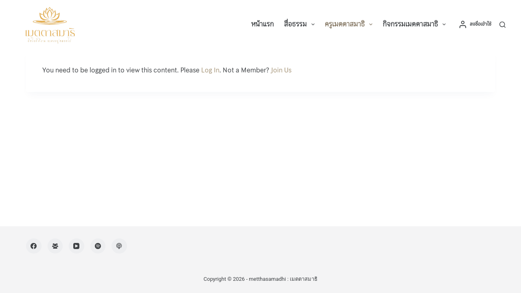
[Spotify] (98, 246)
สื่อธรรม (301, 24)
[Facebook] (34, 246)
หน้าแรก (262, 24)
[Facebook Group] (55, 246)
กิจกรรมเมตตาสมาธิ (416, 24)
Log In (210, 70)
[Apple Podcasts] (119, 246)
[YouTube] (76, 246)
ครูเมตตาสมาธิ (350, 24)
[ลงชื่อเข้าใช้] (475, 24)
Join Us (281, 70)
